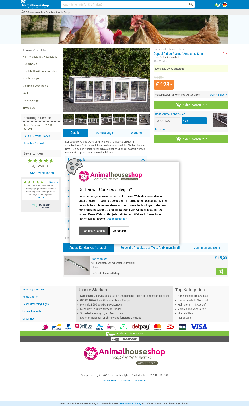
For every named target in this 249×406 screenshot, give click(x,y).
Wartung (136, 133)
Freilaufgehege (176, 49)
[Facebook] (130, 340)
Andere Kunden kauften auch (88, 247)
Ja (163, 120)
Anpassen (119, 231)
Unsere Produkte (31, 311)
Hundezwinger (31, 78)
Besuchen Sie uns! (33, 143)
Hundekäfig (184, 317)
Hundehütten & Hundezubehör (40, 71)
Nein (185, 120)
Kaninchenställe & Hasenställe (40, 56)
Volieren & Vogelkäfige (35, 85)
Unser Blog (28, 318)
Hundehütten (185, 313)
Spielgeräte (29, 107)
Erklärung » (160, 129)
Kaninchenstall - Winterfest (193, 300)
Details (75, 133)
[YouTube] (116, 340)
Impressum (140, 380)
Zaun (26, 93)
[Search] (191, 4)
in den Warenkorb (191, 105)
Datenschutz (126, 380)
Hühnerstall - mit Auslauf (192, 304)
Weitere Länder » (218, 94)
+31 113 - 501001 (158, 375)
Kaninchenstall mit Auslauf (193, 295)
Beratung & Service (33, 289)
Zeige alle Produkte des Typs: (150, 247)
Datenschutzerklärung (130, 403)
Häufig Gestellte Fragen (36, 136)
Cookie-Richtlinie (116, 219)
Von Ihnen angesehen (207, 247)
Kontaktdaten (30, 296)
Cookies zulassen (93, 231)
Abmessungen (105, 133)
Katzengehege (31, 100)
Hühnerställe (30, 63)
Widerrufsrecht (110, 380)
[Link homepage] (35, 4)
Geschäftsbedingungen (35, 304)
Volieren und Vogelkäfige (192, 309)
